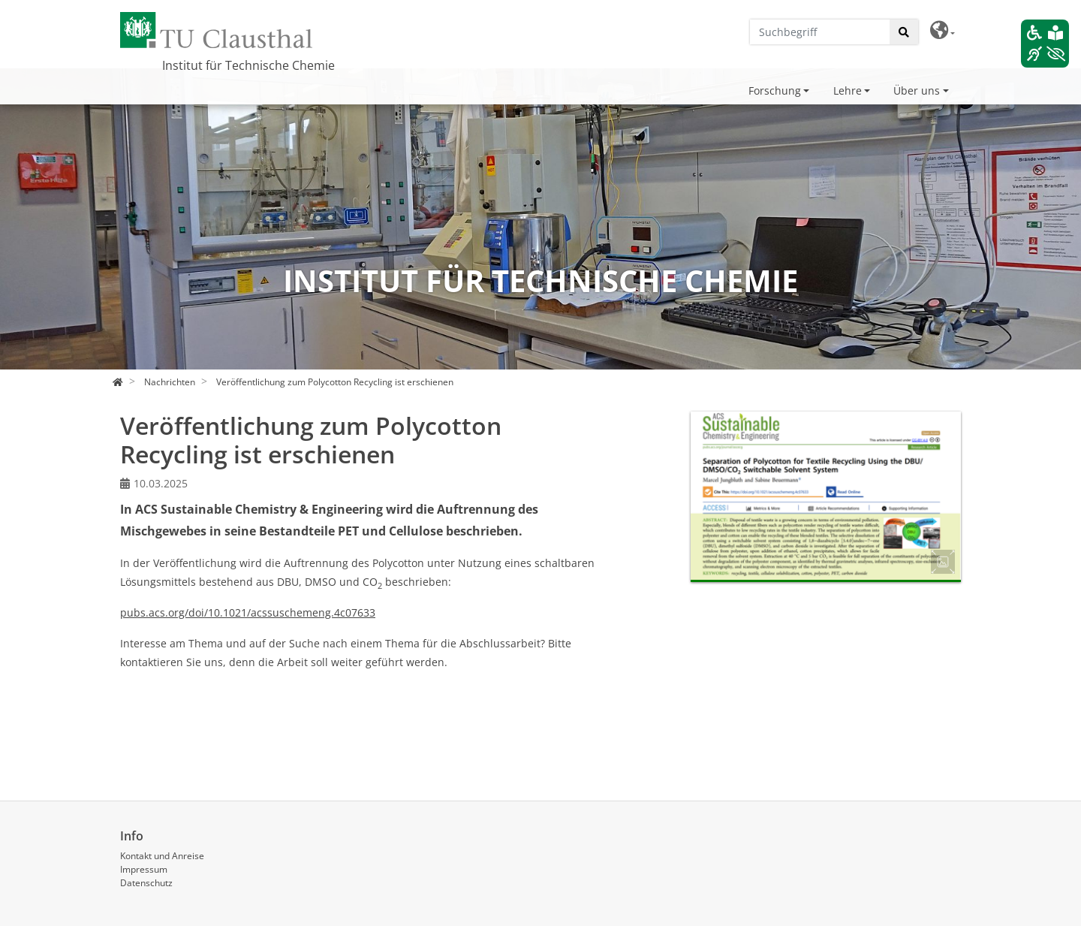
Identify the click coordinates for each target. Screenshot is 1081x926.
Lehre (847, 90)
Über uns (916, 90)
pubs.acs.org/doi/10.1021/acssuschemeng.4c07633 (247, 612)
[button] (942, 30)
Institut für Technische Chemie (248, 65)
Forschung (774, 90)
